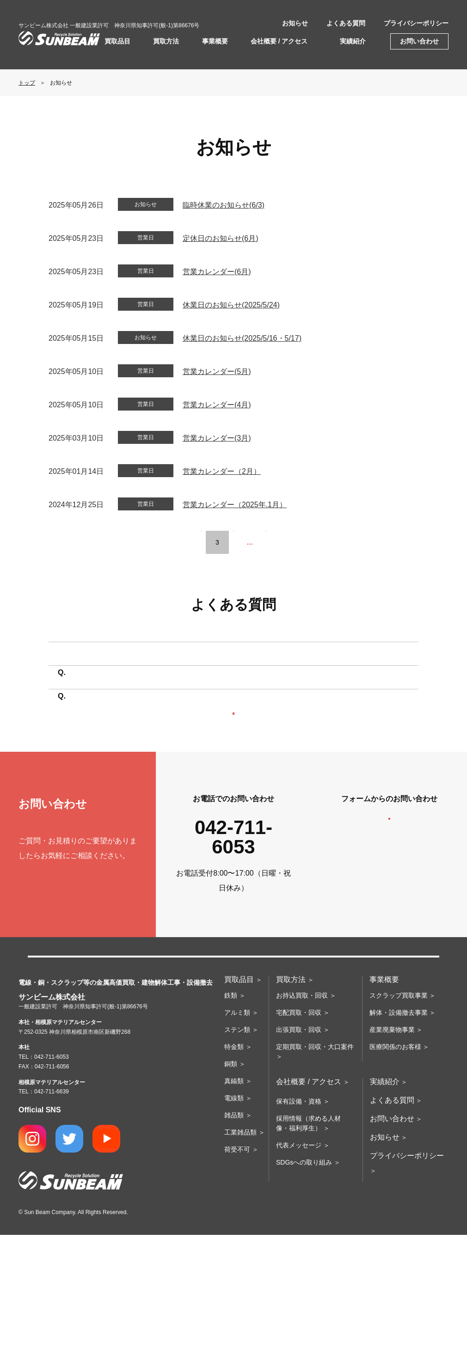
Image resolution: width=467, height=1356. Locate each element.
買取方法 (166, 41)
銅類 (230, 1185)
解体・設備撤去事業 (398, 1133)
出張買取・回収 (298, 1150)
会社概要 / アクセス (279, 41)
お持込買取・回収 (302, 1116)
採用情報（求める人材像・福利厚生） (308, 1244)
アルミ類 (237, 1133)
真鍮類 (234, 1202)
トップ (26, 83)
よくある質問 (345, 23)
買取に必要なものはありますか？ (127, 734)
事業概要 (215, 41)
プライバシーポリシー (416, 23)
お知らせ (295, 23)
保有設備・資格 (298, 1222)
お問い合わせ (419, 41)
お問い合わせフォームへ (389, 933)
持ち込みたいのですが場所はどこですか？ (142, 672)
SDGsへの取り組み (304, 1283)
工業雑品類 (240, 1253)
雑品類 (234, 1236)
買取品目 (117, 41)
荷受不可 (237, 1270)
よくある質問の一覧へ (233, 802)
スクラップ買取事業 (398, 1116)
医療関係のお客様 (395, 1168)
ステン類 (237, 1150)
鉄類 (230, 1116)
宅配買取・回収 (298, 1133)
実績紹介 (353, 41)
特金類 (234, 1168)
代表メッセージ (298, 1266)
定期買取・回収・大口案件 (315, 1168)
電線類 (234, 1219)
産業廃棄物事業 (392, 1150)
